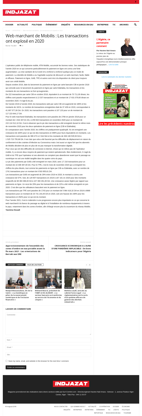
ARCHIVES (124, 24)
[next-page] (89, 264)
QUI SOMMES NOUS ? (78, 406)
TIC (114, 24)
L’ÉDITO (116, 410)
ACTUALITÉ (22, 24)
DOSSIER (9, 24)
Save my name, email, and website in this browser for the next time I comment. (38, 361)
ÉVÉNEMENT (51, 24)
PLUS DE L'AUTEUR (34, 265)
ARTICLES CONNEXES (15, 265)
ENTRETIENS (89, 410)
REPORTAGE (98, 413)
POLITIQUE (37, 24)
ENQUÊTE (65, 24)
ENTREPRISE (102, 24)
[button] (135, 25)
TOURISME (127, 413)
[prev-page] (86, 264)
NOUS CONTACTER (60, 406)
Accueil (8, 30)
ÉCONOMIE (126, 406)
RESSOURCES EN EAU (83, 24)
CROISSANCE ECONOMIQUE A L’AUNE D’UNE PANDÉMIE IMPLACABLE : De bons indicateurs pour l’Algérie (71, 248)
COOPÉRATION (104, 406)
